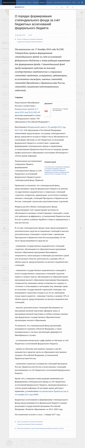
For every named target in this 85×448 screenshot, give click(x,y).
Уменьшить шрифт (57, 7)
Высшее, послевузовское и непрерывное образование (30, 39)
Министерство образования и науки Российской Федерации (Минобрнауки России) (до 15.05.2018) (40, 428)
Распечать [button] (68, 7)
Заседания (35, 2)
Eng (79, 2)
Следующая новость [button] (4, 228)
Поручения (50, 2)
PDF (46, 111)
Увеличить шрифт (62, 7)
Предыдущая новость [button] (80, 228)
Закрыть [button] (83, 14)
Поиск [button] (82, 2)
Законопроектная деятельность (62, 2)
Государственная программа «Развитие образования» (30, 41)
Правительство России (9, 2)
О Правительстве (21, 2)
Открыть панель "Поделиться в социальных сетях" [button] (73, 7)
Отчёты (74, 2)
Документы (42, 2)
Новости (29, 2)
